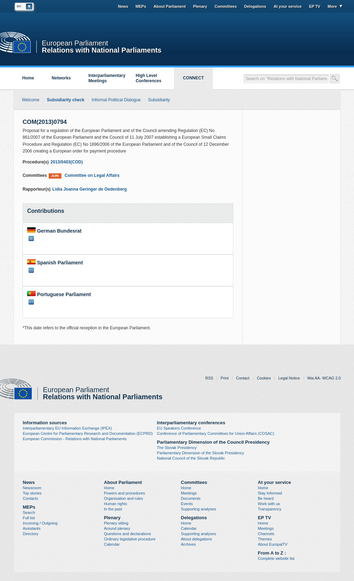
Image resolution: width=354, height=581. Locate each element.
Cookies (264, 378)
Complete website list (276, 558)
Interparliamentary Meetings (106, 78)
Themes (265, 539)
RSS (209, 378)
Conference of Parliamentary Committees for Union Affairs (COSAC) (215, 433)
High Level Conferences (148, 78)
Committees (226, 6)
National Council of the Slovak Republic (191, 458)
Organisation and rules (123, 498)
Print (225, 378)
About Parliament (170, 6)
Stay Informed (270, 493)
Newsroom (32, 488)
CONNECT (193, 78)
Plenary (200, 6)
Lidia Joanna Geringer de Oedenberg (89, 189)
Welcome (31, 99)
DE (31, 238)
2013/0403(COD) (66, 162)
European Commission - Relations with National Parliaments (75, 439)
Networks (61, 78)
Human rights (115, 504)
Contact (243, 378)
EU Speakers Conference (179, 428)
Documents (191, 498)
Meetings (189, 493)
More (332, 6)
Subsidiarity (159, 99)
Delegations (255, 6)
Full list (29, 518)
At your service (287, 6)
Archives (188, 544)
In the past (113, 509)
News (123, 6)
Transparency (270, 509)
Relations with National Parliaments (102, 49)
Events (187, 504)
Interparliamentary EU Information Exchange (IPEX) (67, 428)
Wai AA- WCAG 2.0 (324, 378)
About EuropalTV (273, 544)
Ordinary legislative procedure (130, 539)
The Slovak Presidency (177, 447)
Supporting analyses (198, 509)
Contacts (30, 498)
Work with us (269, 504)
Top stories (32, 493)
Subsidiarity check (65, 99)
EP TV (314, 6)
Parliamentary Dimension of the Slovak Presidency (200, 453)
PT (31, 302)
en (19, 6)
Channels (266, 534)
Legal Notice (289, 378)
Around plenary (117, 528)
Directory (30, 534)
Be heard (266, 498)
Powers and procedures (124, 493)
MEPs (141, 6)
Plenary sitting (116, 523)
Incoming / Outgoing (40, 523)
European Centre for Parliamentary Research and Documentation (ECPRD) (88, 433)
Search (29, 512)
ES (31, 270)
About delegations (196, 539)
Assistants (32, 528)
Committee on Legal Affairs (84, 175)
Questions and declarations (127, 534)
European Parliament (75, 43)
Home (28, 78)
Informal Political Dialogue (116, 99)
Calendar (112, 544)
